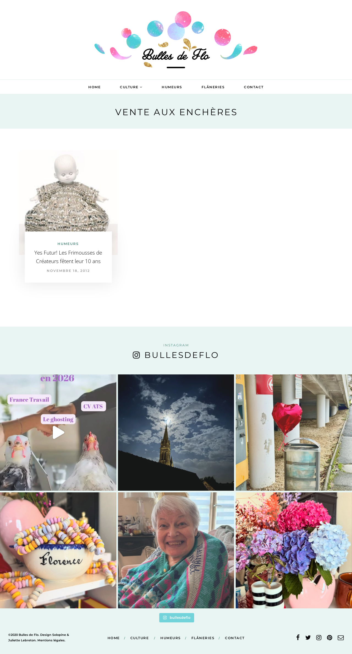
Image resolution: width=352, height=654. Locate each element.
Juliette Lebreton (22, 640)
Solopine (59, 635)
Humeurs (172, 87)
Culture (129, 87)
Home (94, 87)
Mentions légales (51, 640)
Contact (254, 87)
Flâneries (213, 87)
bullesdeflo (181, 355)
